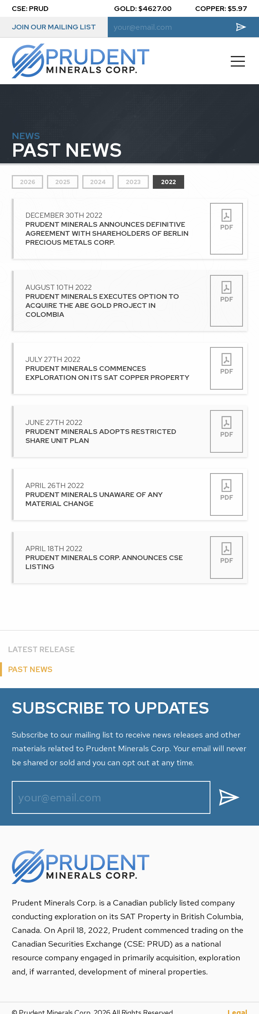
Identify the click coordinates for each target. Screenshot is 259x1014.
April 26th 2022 (109, 493)
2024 (98, 180)
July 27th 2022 (109, 367)
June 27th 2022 (109, 430)
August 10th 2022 (109, 300)
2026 (27, 180)
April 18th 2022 (109, 556)
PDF (226, 218)
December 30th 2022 (109, 228)
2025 (62, 180)
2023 (133, 180)
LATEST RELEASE (41, 648)
